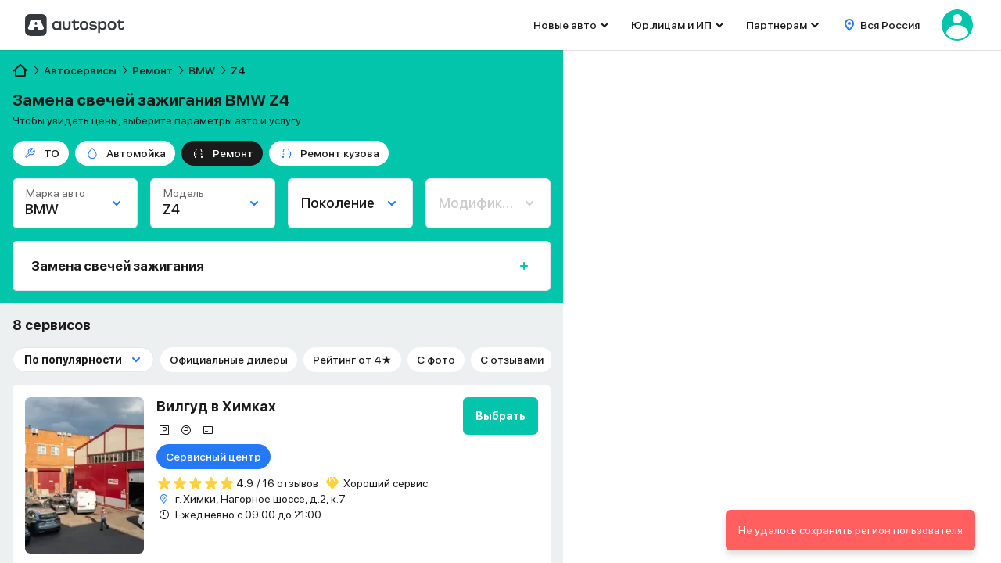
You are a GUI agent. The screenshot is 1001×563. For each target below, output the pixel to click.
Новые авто (565, 25)
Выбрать (500, 416)
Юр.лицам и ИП (671, 25)
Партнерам (776, 25)
